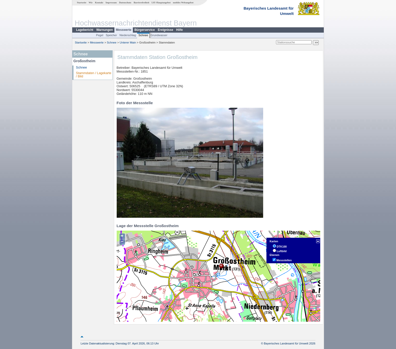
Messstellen (284, 260)
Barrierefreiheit (141, 2)
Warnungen (104, 30)
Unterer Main (128, 42)
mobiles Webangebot (183, 2)
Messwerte (123, 30)
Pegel (99, 35)
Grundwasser (159, 35)
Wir (91, 2)
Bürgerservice (144, 30)
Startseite (81, 2)
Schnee (143, 35)
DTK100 (282, 246)
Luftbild (282, 251)
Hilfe (179, 30)
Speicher (111, 35)
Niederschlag (127, 35)
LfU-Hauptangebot (161, 2)
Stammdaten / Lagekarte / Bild (93, 74)
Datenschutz (125, 2)
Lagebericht (84, 30)
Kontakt (99, 2)
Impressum (111, 2)
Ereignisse (165, 30)
